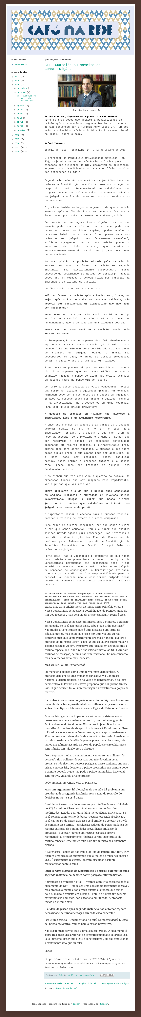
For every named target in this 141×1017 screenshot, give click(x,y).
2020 (18, 81)
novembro (22, 88)
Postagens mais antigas (115, 983)
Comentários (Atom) (66, 988)
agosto (21, 106)
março (20, 126)
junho (20, 114)
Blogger (104, 1004)
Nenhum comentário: (86, 975)
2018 (18, 135)
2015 (18, 147)
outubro (22, 92)
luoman (76, 1004)
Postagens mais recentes (59, 983)
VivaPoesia (21, 64)
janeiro (22, 130)
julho (20, 110)
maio (20, 118)
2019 (18, 85)
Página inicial (87, 983)
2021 (18, 77)
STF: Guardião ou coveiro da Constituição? (26, 98)
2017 (18, 139)
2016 (18, 143)
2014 (18, 151)
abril (20, 122)
